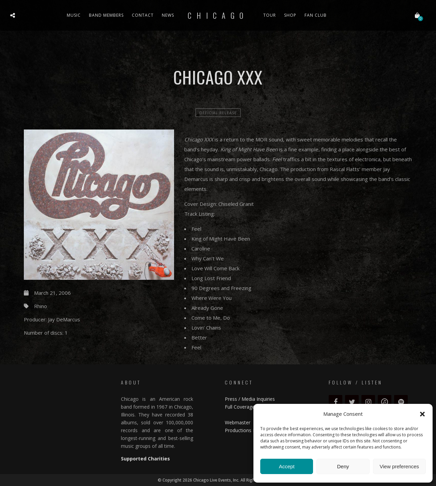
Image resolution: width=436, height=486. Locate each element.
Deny (343, 466)
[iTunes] (384, 402)
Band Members (106, 15)
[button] (422, 414)
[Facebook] (335, 402)
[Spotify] (401, 402)
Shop (290, 15)
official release (218, 112)
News (168, 15)
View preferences (399, 466)
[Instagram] (368, 402)
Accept (287, 466)
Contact (143, 15)
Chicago (218, 15)
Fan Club (316, 15)
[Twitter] (352, 402)
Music (74, 15)
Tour (269, 15)
